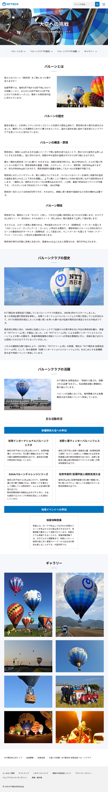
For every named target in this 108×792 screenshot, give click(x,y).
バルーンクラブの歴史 (40, 51)
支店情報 (29, 757)
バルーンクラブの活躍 (67, 51)
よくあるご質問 (8, 773)
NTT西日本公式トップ (13, 757)
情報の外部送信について (61, 773)
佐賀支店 (41, 757)
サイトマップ (24, 773)
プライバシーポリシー (83, 773)
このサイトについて (40, 773)
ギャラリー (89, 51)
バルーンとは (17, 51)
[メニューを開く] (104, 4)
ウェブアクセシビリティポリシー (15, 777)
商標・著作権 (37, 777)
